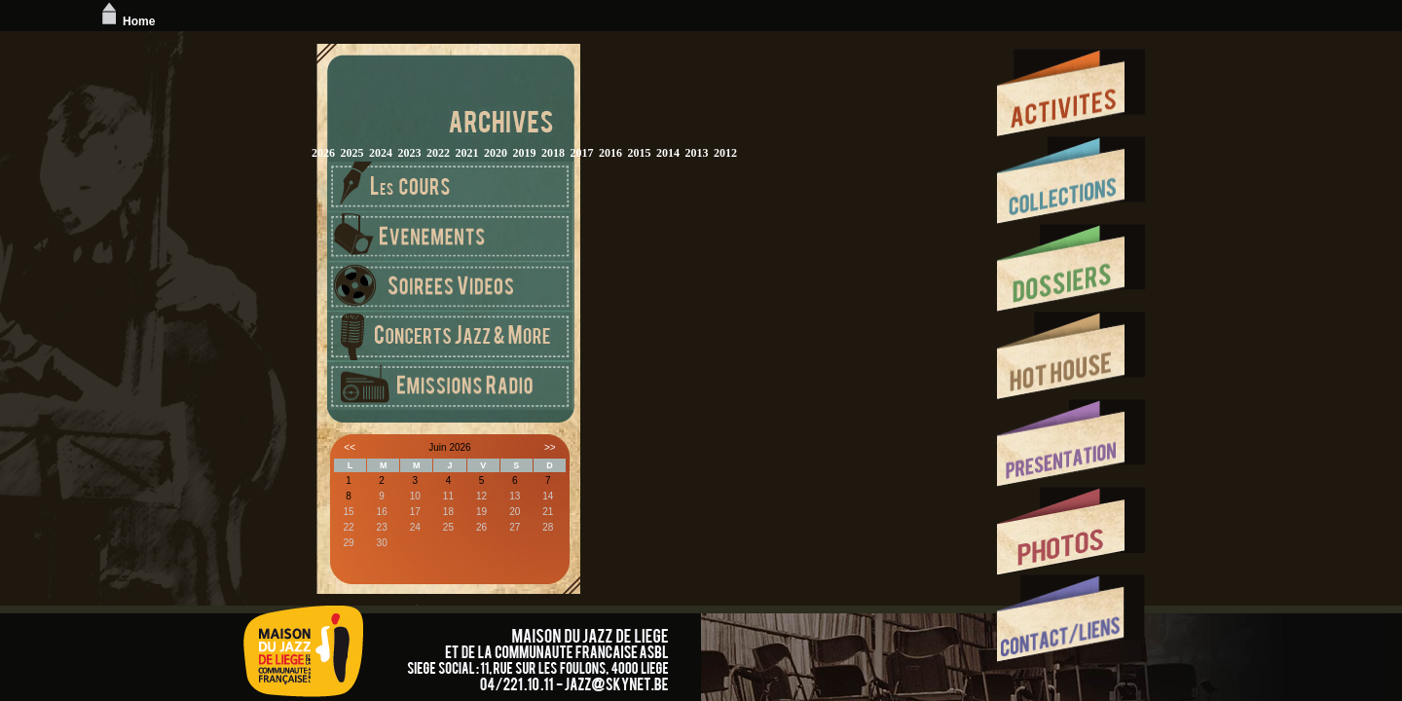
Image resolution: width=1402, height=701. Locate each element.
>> (550, 447)
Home (126, 21)
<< (349, 447)
